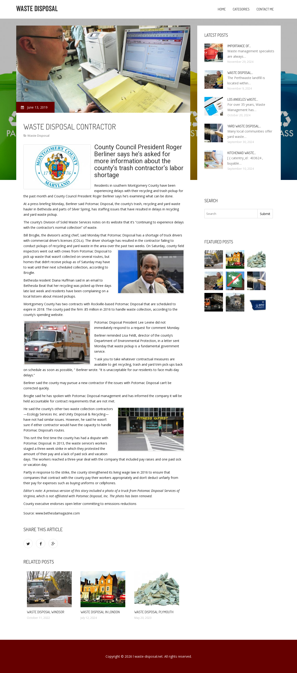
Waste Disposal (38, 135)
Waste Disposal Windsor (45, 612)
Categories (241, 9)
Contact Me (265, 9)
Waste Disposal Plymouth (154, 612)
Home (222, 9)
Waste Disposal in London (100, 612)
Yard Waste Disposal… (244, 126)
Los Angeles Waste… (242, 99)
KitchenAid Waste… (241, 153)
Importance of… (239, 46)
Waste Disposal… (240, 72)
